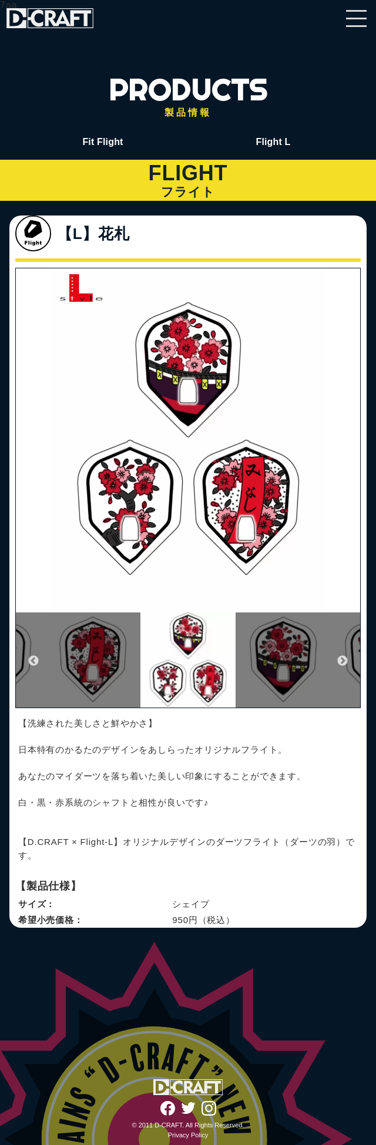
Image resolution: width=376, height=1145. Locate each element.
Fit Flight (102, 142)
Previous (33, 661)
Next (342, 661)
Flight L (273, 142)
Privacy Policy (188, 1135)
